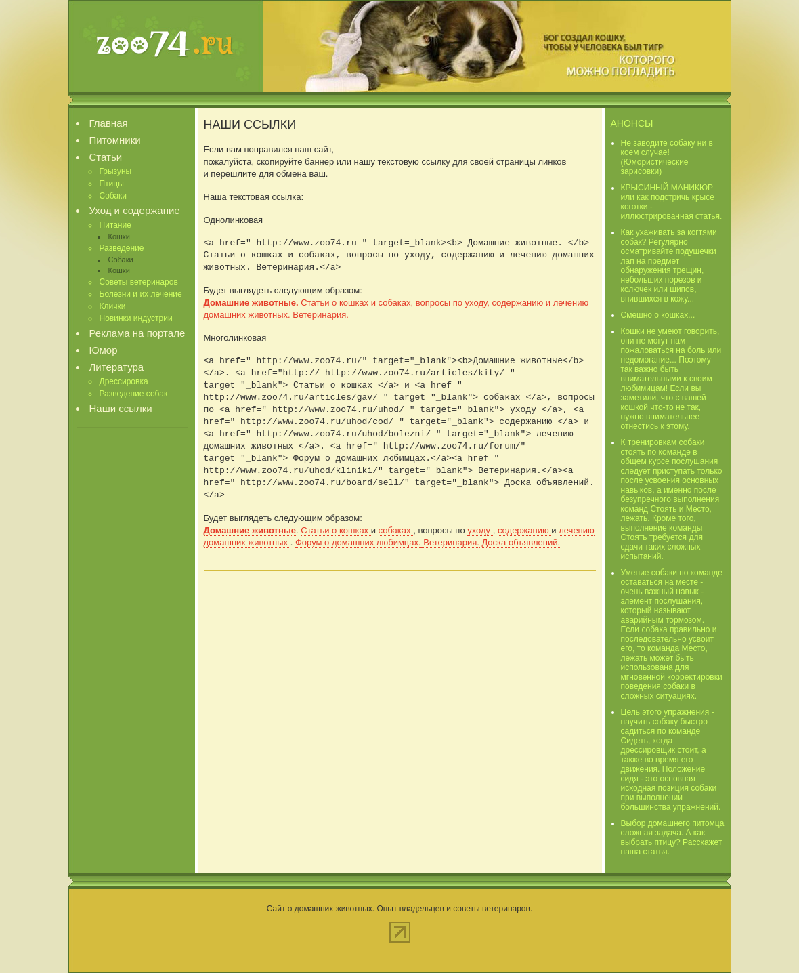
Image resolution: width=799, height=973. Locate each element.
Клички (113, 306)
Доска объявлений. (519, 542)
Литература (116, 367)
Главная (108, 123)
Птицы (112, 183)
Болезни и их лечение (141, 294)
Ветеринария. (450, 542)
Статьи (106, 157)
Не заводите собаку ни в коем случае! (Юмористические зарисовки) (667, 157)
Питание (115, 225)
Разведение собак (134, 393)
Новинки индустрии (136, 318)
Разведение (122, 248)
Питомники (115, 140)
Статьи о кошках (335, 530)
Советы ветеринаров (139, 282)
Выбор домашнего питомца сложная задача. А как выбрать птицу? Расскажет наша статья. (673, 837)
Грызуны (116, 171)
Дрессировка (124, 381)
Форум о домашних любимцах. (358, 542)
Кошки (119, 236)
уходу (480, 530)
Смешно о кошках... (658, 315)
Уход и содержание (134, 210)
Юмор (103, 350)
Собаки (113, 196)
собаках (396, 530)
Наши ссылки (120, 408)
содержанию (524, 530)
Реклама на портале (137, 333)
